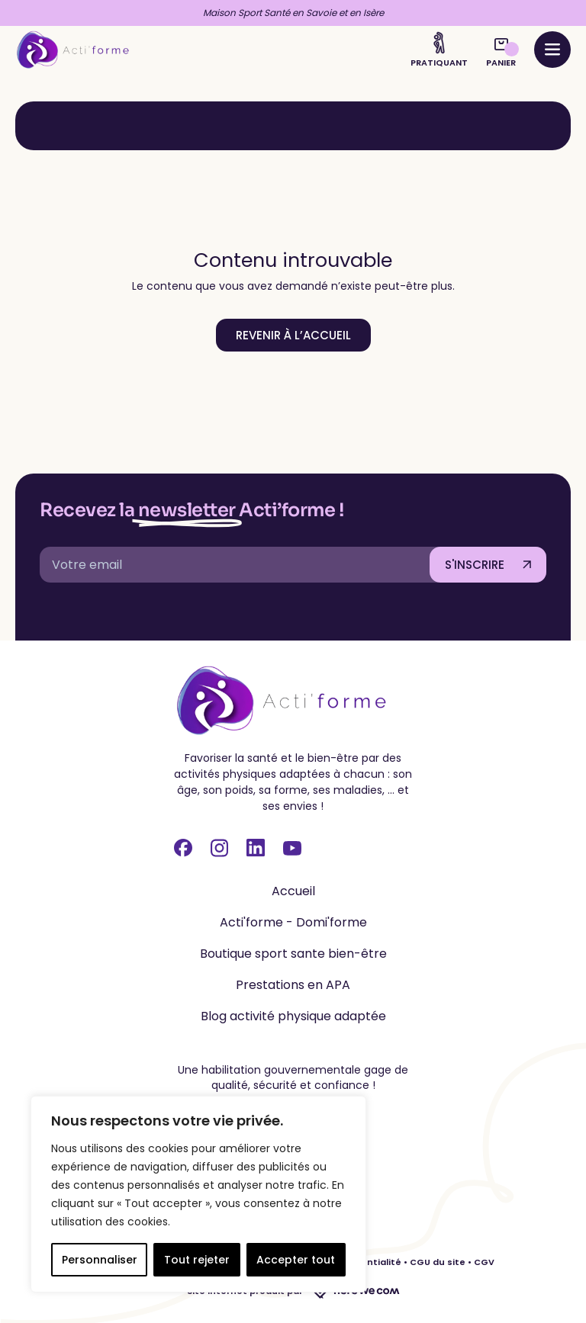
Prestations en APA (293, 985)
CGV (484, 1262)
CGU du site (437, 1262)
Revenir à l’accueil (293, 335)
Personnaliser (99, 1259)
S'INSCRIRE (474, 565)
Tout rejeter (197, 1259)
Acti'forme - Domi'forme (293, 922)
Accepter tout (295, 1259)
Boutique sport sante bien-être (293, 953)
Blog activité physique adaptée (293, 1016)
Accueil (293, 891)
